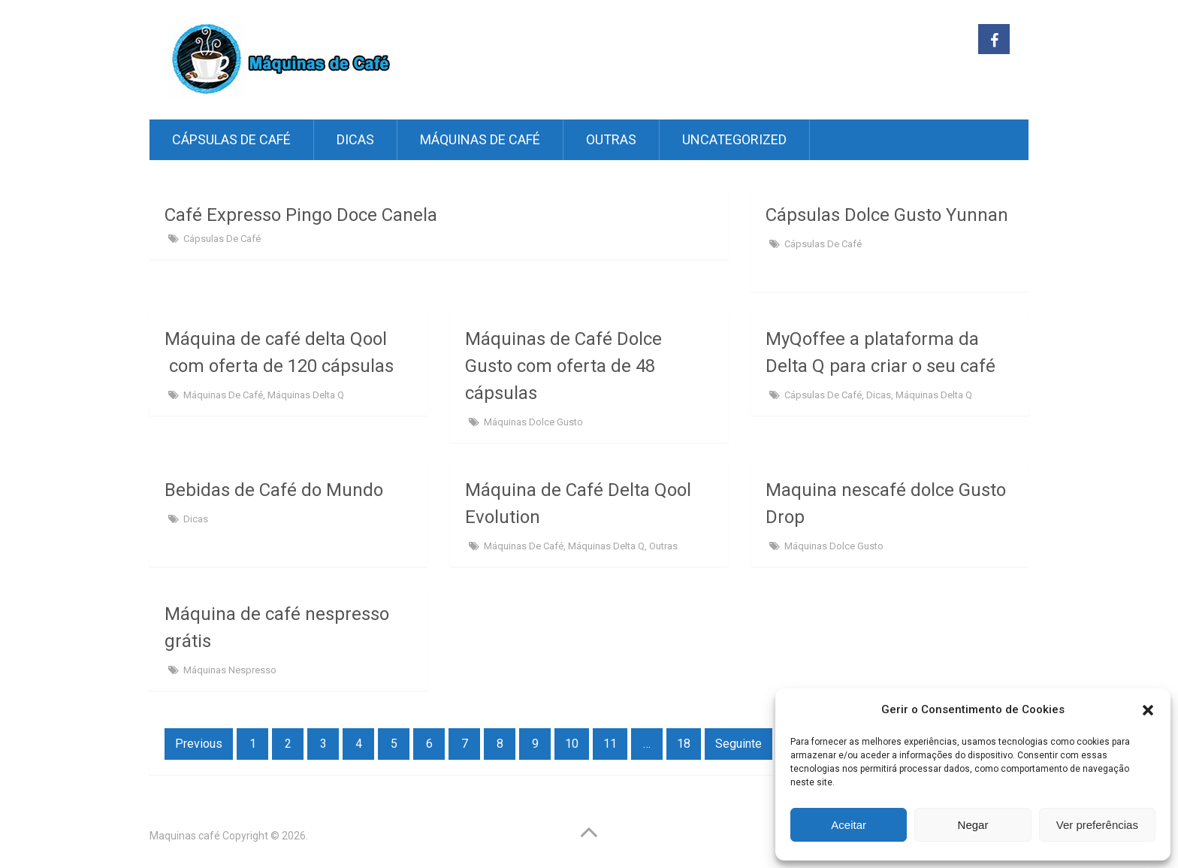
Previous (198, 743)
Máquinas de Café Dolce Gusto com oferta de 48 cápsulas (563, 366)
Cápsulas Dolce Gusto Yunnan (887, 214)
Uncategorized (734, 139)
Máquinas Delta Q (305, 395)
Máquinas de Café (480, 139)
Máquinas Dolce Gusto (533, 422)
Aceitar (848, 824)
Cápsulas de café (231, 139)
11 (610, 743)
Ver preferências (1097, 824)
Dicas (355, 139)
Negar (973, 824)
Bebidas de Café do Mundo (274, 490)
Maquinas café (185, 836)
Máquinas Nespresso (229, 670)
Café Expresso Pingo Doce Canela (301, 214)
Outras (611, 139)
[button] (1147, 710)
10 (571, 743)
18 (683, 743)
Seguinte (738, 743)
